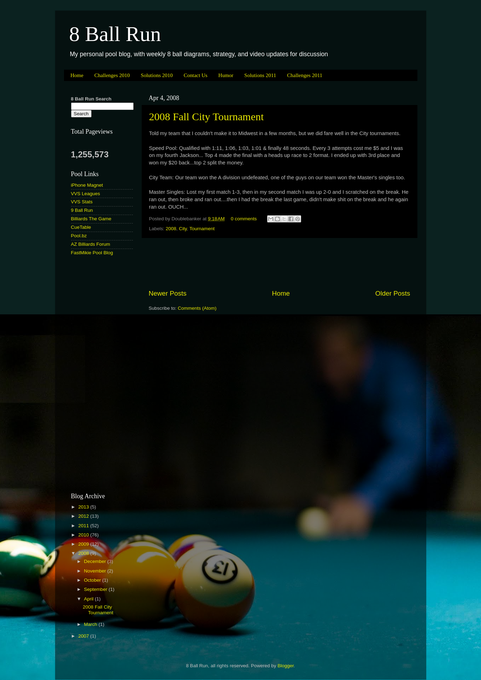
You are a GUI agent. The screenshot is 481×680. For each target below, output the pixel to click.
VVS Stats (82, 201)
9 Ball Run (82, 210)
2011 (84, 525)
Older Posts (392, 293)
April (89, 598)
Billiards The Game (91, 218)
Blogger (285, 665)
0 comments (244, 218)
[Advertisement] (279, 263)
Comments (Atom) (197, 308)
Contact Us (195, 75)
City (183, 228)
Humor (226, 75)
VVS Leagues (85, 193)
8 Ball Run (115, 34)
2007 (84, 636)
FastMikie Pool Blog (92, 252)
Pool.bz (79, 235)
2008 (171, 228)
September (96, 589)
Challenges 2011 (304, 75)
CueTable (81, 227)
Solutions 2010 (156, 75)
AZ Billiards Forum (90, 244)
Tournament (202, 228)
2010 (84, 534)
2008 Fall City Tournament (206, 116)
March (91, 624)
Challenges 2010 (112, 75)
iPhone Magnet (87, 185)
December (95, 561)
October (93, 580)
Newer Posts (168, 293)
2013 (84, 507)
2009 (84, 544)
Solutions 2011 (260, 75)
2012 (84, 516)
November (95, 571)
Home (76, 75)
